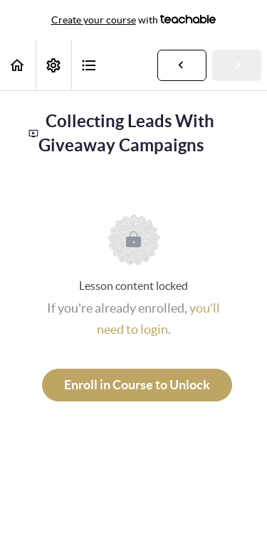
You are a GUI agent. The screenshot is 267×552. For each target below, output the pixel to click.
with (133, 20)
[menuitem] (53, 65)
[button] (18, 65)
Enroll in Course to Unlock (137, 384)
